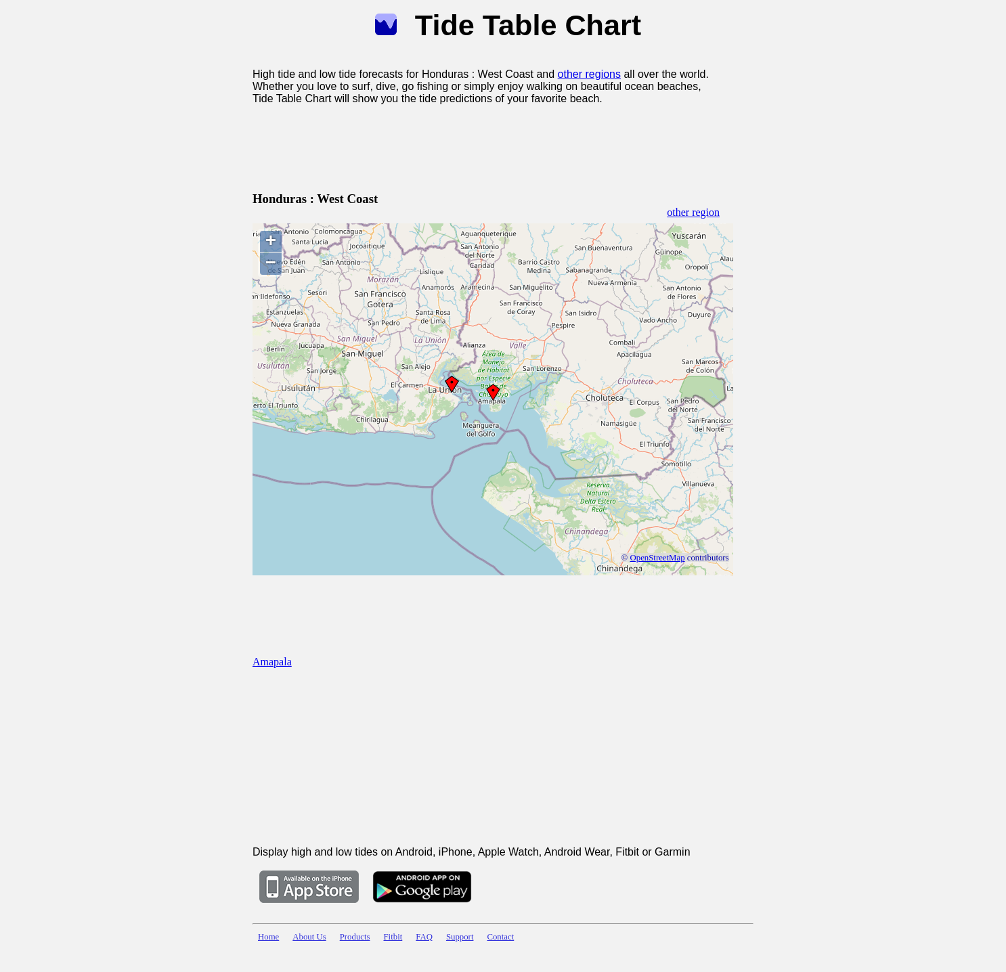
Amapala (272, 661)
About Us (309, 937)
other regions (589, 74)
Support (460, 937)
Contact (500, 937)
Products (355, 937)
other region (693, 212)
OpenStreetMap (657, 557)
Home (268, 937)
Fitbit (393, 937)
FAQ (424, 937)
